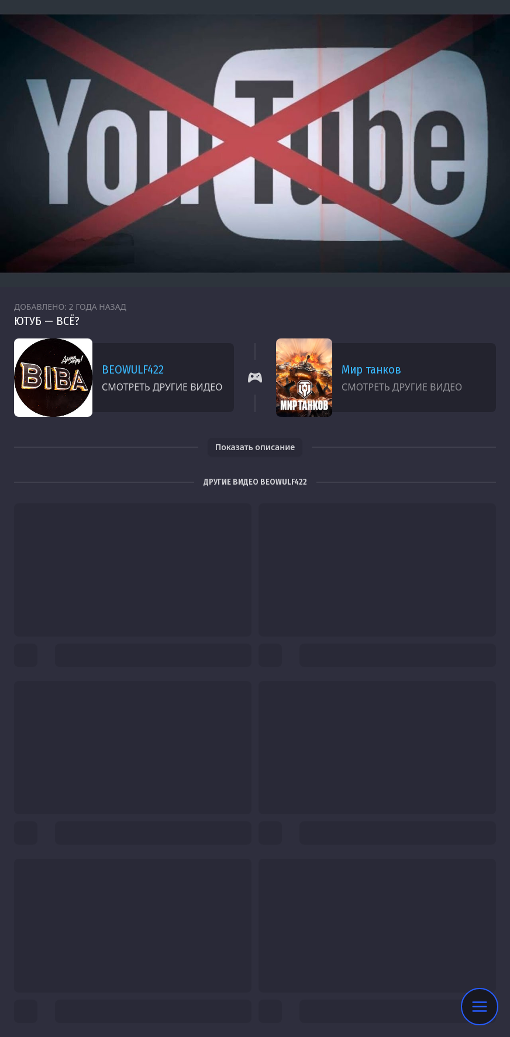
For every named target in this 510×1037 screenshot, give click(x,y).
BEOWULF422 (133, 369)
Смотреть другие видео (162, 387)
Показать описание (255, 446)
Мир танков (371, 369)
